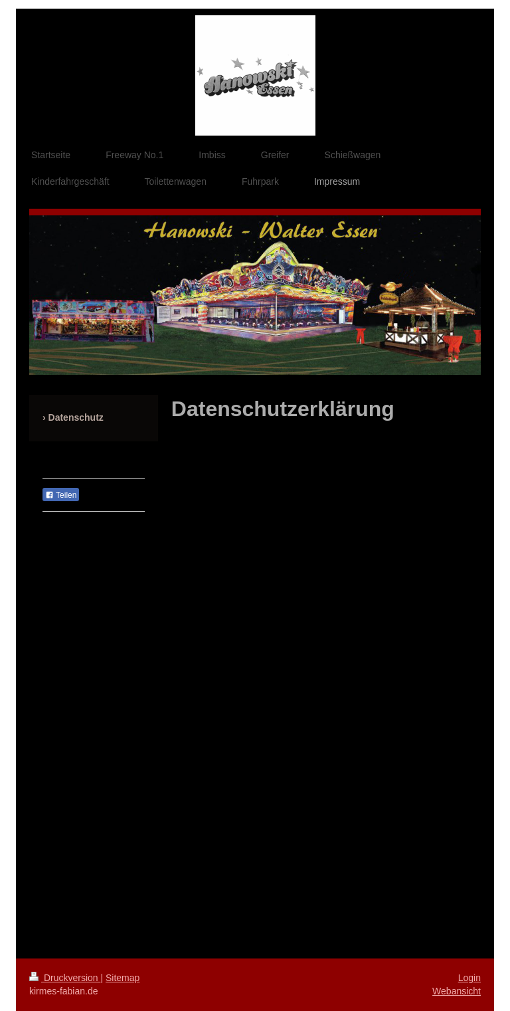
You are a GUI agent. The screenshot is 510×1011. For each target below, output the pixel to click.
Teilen (60, 495)
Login (469, 977)
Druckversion (64, 977)
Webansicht (456, 991)
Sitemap (122, 977)
